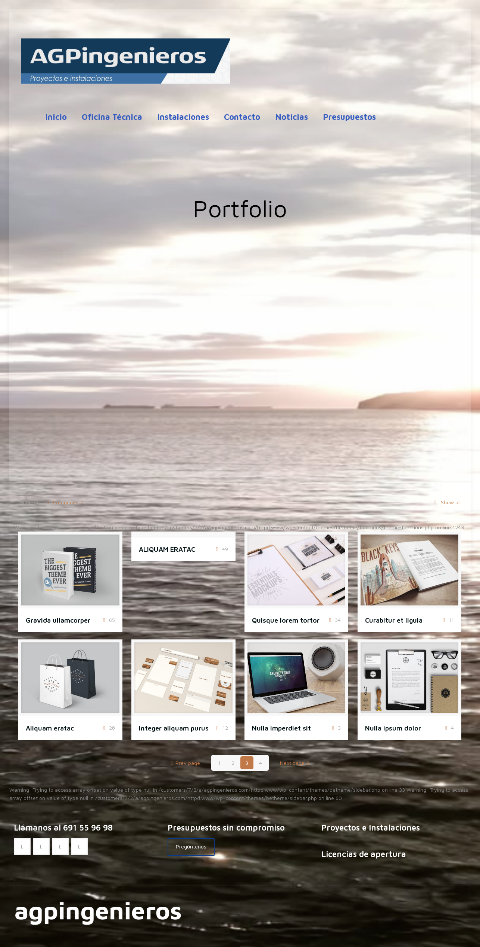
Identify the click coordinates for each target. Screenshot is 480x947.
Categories (64, 502)
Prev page (184, 763)
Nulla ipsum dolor (393, 728)
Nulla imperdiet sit (281, 728)
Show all (446, 502)
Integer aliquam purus (174, 728)
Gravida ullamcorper (58, 620)
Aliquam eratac (50, 728)
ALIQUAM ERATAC (167, 549)
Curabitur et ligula (394, 620)
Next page (296, 763)
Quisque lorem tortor (286, 620)
